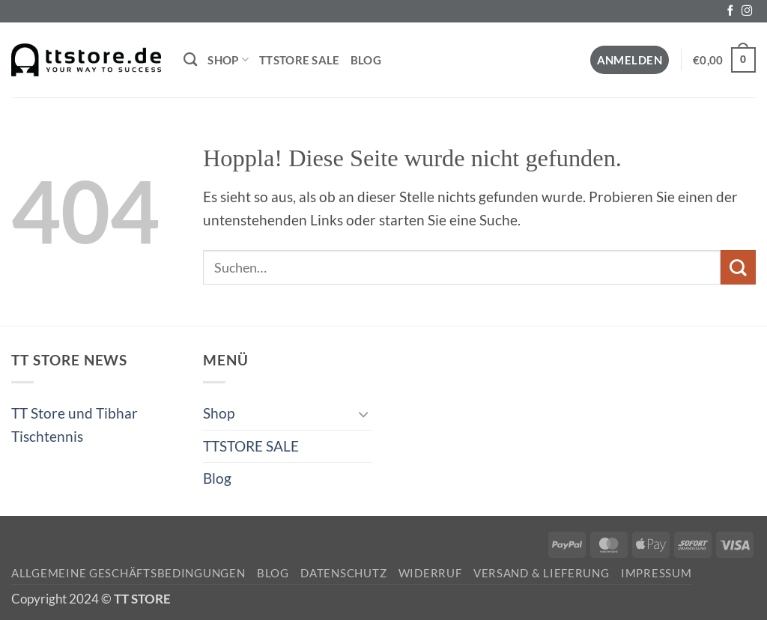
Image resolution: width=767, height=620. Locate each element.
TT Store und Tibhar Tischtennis (74, 424)
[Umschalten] (363, 414)
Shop (228, 59)
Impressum (656, 573)
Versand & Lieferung (541, 573)
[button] (630, 60)
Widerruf (430, 573)
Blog (366, 60)
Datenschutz (343, 573)
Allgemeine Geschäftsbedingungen (128, 573)
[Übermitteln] (738, 267)
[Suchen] (190, 60)
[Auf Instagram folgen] (747, 11)
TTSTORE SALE (299, 60)
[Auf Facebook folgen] (730, 11)
